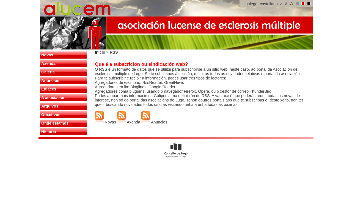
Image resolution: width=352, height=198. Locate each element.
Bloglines (138, 87)
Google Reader (161, 87)
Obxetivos (51, 114)
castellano (269, 4)
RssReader (152, 82)
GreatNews (174, 82)
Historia (48, 132)
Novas (47, 55)
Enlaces (48, 89)
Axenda (48, 63)
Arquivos (49, 106)
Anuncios (50, 80)
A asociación (53, 97)
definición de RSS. (194, 96)
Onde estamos (54, 123)
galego (251, 4)
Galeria (48, 72)
